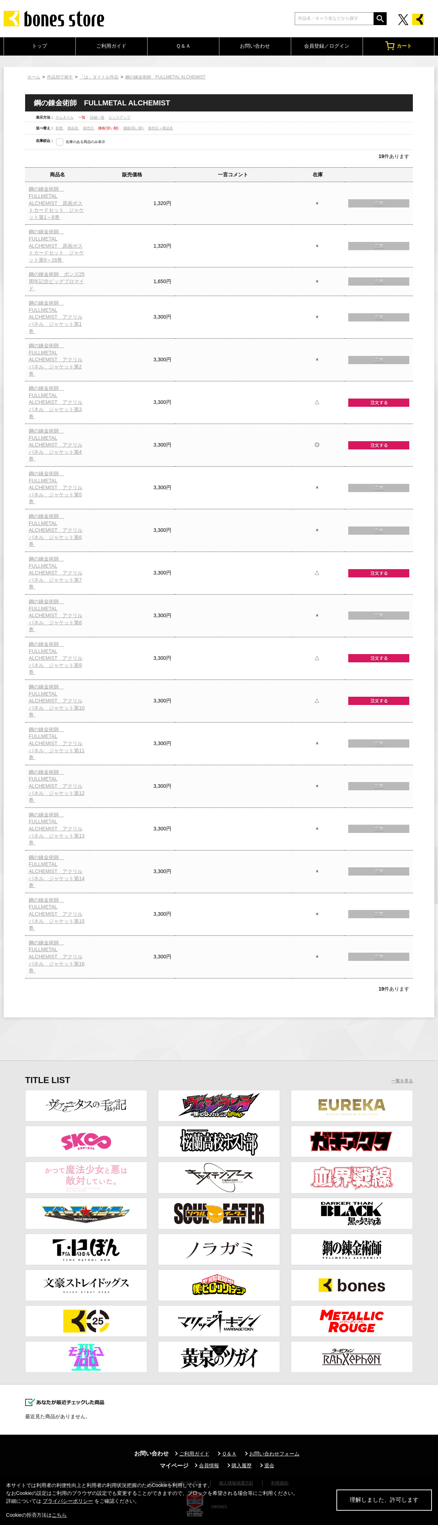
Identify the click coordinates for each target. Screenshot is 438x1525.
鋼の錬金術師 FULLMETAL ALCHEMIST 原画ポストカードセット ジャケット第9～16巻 (56, 245)
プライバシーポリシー (68, 1501)
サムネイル (65, 117)
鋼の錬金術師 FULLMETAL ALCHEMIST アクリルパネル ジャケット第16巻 (57, 956)
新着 (60, 128)
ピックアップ (119, 117)
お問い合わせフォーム (274, 1454)
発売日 (89, 128)
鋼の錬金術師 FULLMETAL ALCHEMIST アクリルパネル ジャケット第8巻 (56, 615)
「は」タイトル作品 (99, 77)
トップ (39, 46)
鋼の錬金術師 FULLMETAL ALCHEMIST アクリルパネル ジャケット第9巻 (56, 658)
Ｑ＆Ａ (183, 46)
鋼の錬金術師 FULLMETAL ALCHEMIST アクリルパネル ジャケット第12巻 (57, 786)
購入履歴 (242, 1465)
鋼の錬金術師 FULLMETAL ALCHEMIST (165, 77)
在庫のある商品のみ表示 (85, 142)
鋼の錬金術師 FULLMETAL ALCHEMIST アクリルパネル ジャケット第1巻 (56, 317)
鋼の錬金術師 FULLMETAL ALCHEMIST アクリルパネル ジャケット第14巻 (57, 871)
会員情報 (209, 1465)
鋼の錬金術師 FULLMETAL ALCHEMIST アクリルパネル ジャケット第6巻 (56, 530)
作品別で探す (60, 77)
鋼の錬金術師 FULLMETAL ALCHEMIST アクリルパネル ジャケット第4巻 (56, 445)
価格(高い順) (133, 128)
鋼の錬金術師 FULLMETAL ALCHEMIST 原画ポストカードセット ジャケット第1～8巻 (56, 203)
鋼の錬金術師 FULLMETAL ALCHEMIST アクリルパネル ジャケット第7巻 (56, 573)
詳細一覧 (97, 117)
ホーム (33, 77)
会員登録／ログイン (326, 46)
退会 (269, 1465)
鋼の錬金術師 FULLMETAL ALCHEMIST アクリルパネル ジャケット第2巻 (56, 359)
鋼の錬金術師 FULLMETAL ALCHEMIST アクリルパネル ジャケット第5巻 (56, 487)
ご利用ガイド (111, 46)
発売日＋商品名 (160, 128)
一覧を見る (402, 1080)
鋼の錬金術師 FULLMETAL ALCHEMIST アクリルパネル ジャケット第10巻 (57, 701)
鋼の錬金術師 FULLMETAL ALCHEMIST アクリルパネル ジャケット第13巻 (57, 828)
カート (398, 45)
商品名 (73, 128)
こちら (59, 1515)
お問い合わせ (255, 46)
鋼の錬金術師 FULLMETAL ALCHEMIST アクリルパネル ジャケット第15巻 (57, 914)
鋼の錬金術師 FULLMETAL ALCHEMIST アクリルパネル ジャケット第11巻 (57, 743)
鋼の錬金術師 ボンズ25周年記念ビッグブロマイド (57, 281)
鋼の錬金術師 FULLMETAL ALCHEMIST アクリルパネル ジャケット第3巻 (56, 402)
